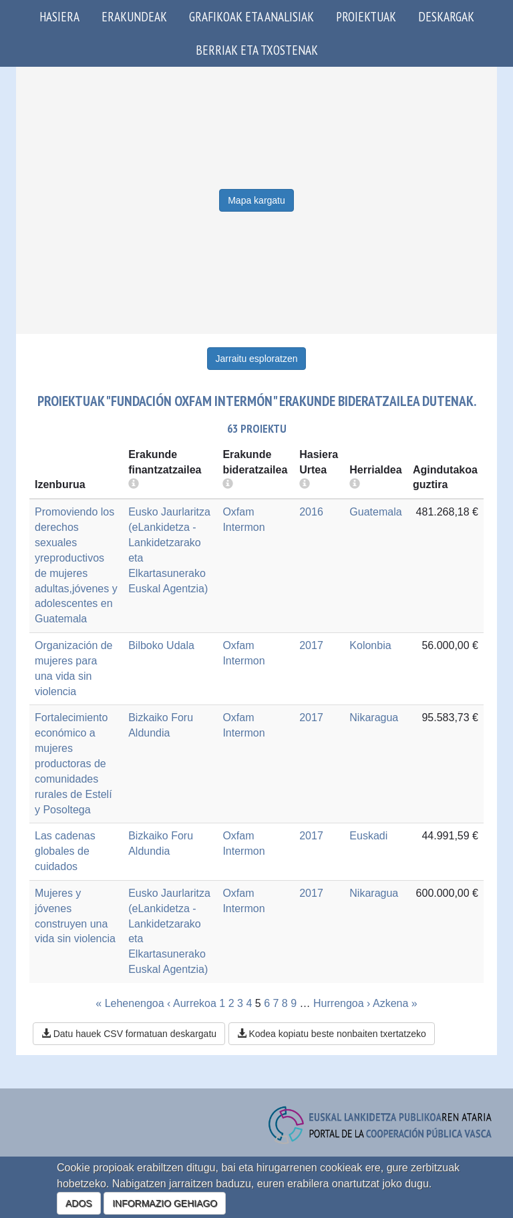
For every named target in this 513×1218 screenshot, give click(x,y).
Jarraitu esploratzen (257, 358)
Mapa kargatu (256, 200)
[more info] (304, 484)
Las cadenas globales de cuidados (65, 851)
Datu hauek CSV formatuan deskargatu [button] (128, 1033)
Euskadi (368, 835)
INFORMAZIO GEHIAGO (164, 1203)
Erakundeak (134, 16)
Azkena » (395, 1003)
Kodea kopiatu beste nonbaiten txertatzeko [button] (331, 1033)
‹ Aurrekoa (191, 1003)
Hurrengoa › (341, 1003)
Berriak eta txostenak (257, 49)
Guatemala (375, 512)
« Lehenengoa (130, 1003)
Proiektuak (366, 16)
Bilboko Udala (161, 645)
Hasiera (59, 16)
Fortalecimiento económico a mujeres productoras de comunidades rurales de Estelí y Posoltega (73, 763)
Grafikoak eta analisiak (251, 16)
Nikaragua (373, 717)
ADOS (78, 1203)
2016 (311, 512)
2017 (311, 645)
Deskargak (446, 16)
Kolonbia (370, 645)
